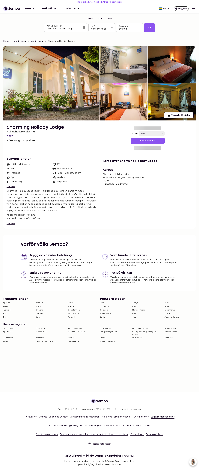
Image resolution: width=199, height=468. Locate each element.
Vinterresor (40, 328)
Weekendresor (171, 332)
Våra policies (143, 425)
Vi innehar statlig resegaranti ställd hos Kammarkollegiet (100, 417)
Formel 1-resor (170, 328)
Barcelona (104, 306)
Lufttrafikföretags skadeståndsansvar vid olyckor (107, 425)
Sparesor (71, 338)
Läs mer (11, 187)
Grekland (39, 310)
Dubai (134, 314)
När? (93, 26)
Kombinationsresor (140, 328)
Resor (30, 8)
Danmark (39, 303)
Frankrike (72, 303)
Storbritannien (74, 310)
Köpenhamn (170, 310)
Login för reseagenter (162, 417)
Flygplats (134, 133)
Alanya (135, 303)
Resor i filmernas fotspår (46, 341)
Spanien (6, 303)
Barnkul (103, 338)
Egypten (39, 317)
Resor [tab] (90, 18)
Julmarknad (8, 338)
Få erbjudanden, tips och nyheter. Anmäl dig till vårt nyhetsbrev (94, 434)
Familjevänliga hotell (108, 332)
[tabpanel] (99, 27)
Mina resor (72, 8)
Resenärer (124, 26)
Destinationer (51, 8)
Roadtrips (40, 338)
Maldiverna (19, 41)
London (168, 306)
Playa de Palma (138, 310)
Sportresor (7, 332)
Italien (5, 306)
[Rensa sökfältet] (84, 27)
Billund (102, 303)
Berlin (102, 317)
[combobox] (63, 28)
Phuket (167, 314)
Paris (166, 303)
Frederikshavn (106, 314)
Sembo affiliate (154, 434)
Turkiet (38, 306)
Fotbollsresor (105, 328)
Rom (134, 306)
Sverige (71, 306)
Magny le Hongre (172, 317)
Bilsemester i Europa (76, 332)
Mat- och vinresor (107, 341)
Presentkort (137, 434)
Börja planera (147, 141)
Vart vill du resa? (53, 26)
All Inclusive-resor (75, 328)
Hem (6, 41)
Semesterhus (41, 332)
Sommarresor (9, 328)
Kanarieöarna (73, 314)
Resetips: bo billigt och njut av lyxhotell (144, 333)
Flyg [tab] (110, 18)
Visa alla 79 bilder (178, 115)
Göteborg (104, 310)
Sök (149, 27)
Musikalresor (137, 338)
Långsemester (73, 341)
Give (134, 317)
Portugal (71, 317)
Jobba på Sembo (58, 417)
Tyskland (6, 310)
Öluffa (5, 341)
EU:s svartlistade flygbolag (63, 425)
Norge (6, 317)
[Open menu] (193, 8)
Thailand (39, 314)
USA (5, 314)
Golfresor (168, 338)
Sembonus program (47, 434)
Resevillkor (31, 417)
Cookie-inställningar (99, 443)
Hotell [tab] (100, 18)
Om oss (43, 417)
